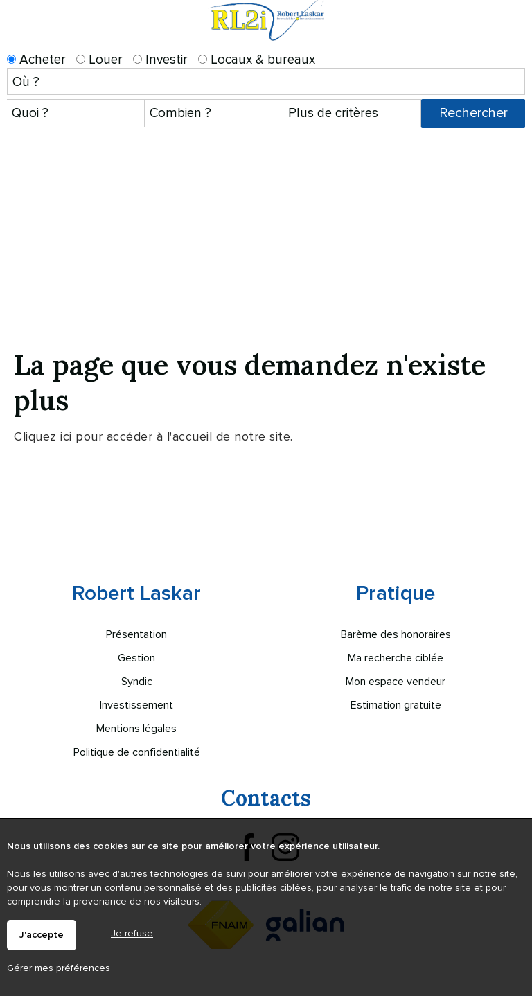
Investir (160, 60)
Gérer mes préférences (58, 968)
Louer (99, 60)
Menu (513, 33)
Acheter (36, 60)
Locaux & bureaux (256, 60)
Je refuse (132, 933)
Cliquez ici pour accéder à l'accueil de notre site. (153, 436)
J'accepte (41, 935)
